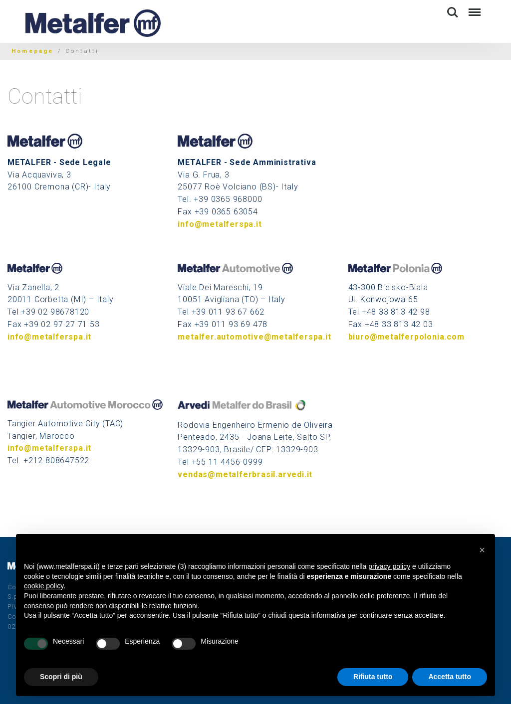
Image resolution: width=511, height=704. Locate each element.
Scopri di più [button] (61, 677)
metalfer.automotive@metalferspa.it (254, 337)
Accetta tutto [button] (449, 677)
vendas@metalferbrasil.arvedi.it (245, 474)
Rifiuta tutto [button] (373, 677)
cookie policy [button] (43, 586)
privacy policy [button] (389, 566)
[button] (482, 550)
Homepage (32, 51)
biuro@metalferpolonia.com (406, 337)
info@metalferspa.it (219, 224)
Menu (474, 7)
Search (453, 12)
